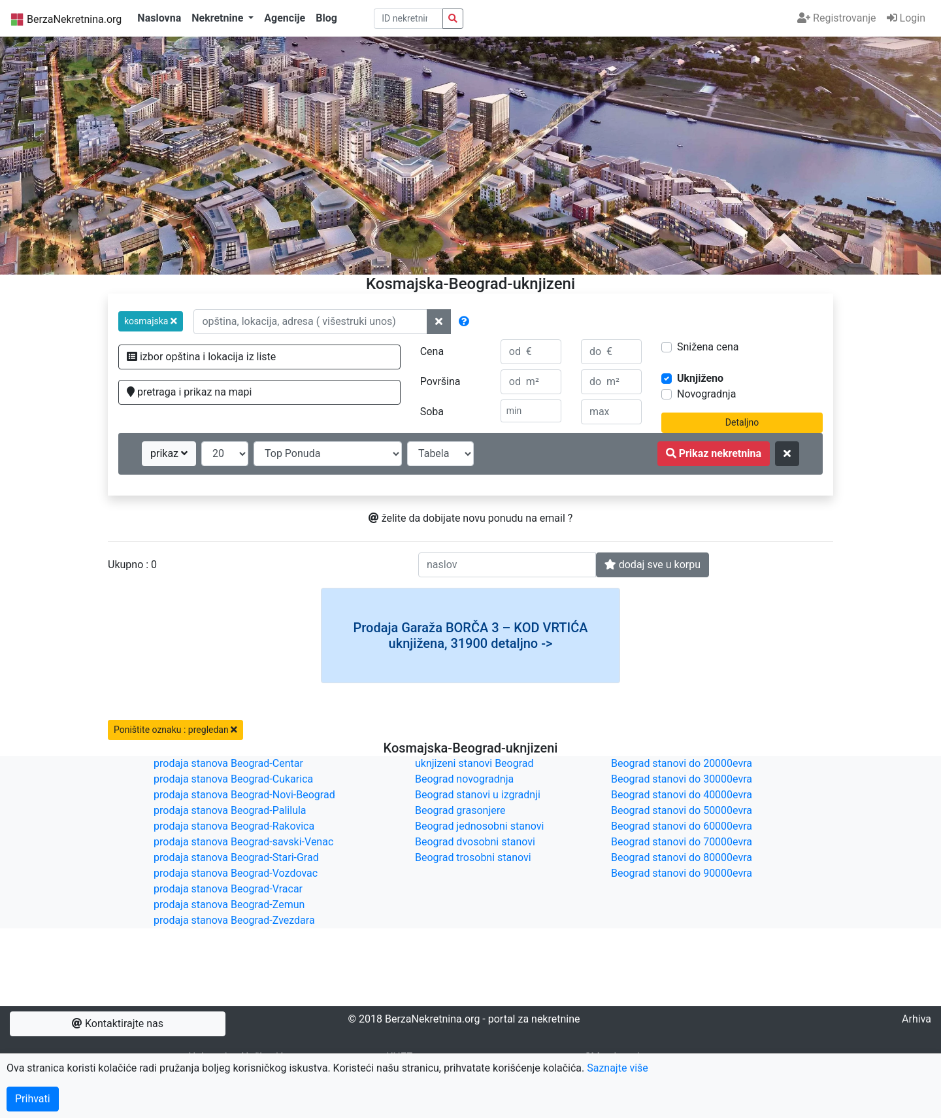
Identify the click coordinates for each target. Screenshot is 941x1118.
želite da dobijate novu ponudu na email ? (471, 518)
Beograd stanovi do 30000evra (681, 779)
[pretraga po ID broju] (409, 18)
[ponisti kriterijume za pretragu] (787, 453)
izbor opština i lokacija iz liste (201, 356)
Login (906, 18)
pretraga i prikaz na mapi (189, 392)
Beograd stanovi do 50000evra (681, 810)
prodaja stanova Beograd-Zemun (229, 904)
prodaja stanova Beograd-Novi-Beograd (244, 794)
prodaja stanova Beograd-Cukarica (233, 779)
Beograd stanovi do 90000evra (681, 873)
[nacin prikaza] (440, 453)
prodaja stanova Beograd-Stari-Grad (236, 857)
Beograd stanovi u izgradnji (477, 794)
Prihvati (32, 1099)
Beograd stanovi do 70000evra (681, 842)
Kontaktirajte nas (117, 1023)
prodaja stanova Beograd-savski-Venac (243, 842)
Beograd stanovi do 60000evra (681, 826)
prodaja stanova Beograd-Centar (228, 763)
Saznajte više (617, 1068)
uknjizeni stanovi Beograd (474, 763)
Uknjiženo (700, 378)
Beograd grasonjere (460, 810)
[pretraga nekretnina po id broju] (452, 18)
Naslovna (159, 18)
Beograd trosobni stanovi (473, 857)
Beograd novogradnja (464, 779)
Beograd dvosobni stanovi (475, 842)
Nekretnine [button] (218, 18)
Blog (326, 18)
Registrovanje (836, 18)
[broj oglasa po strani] (224, 453)
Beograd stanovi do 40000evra (681, 794)
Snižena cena (707, 347)
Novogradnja (706, 394)
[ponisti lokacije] (439, 321)
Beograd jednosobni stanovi (479, 826)
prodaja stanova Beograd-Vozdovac (236, 873)
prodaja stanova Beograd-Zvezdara (234, 920)
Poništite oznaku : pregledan (175, 729)
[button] (150, 321)
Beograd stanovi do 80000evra (681, 857)
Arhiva (916, 1019)
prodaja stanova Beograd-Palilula (230, 810)
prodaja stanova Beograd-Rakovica (234, 826)
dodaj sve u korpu (652, 564)
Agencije (284, 18)
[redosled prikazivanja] (328, 453)
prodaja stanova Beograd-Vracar (228, 889)
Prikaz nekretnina (713, 453)
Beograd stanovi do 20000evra (681, 763)
